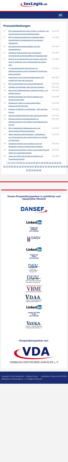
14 (32, 163)
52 (30, 170)
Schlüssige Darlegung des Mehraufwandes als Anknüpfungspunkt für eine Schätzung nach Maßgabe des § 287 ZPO (27, 122)
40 (41, 166)
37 (33, 166)
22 (52, 163)
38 (36, 166)
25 (60, 163)
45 (54, 166)
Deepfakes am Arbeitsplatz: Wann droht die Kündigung (26, 87)
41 (43, 166)
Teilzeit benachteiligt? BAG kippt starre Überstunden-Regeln (28, 115)
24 (58, 163)
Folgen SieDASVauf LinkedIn (34, 256)
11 (24, 163)
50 (67, 166)
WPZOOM (63, 376)
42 (46, 166)
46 (56, 166)
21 (50, 163)
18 (42, 163)
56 (40, 170)
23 (55, 163)
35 (28, 166)
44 (51, 166)
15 (34, 163)
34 (25, 166)
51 (27, 170)
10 (21, 163)
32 (20, 166)
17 (39, 163)
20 (47, 163)
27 (7, 166)
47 (59, 166)
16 (37, 163)
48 (62, 166)
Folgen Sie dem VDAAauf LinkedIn (34, 314)
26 (4, 166)
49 (64, 166)
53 (32, 170)
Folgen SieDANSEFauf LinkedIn (34, 229)
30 (15, 166)
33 (23, 166)
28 (10, 166)
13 (29, 163)
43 (49, 166)
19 (45, 163)
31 (17, 166)
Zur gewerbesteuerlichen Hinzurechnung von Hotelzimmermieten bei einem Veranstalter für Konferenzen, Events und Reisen (27, 71)
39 (38, 166)
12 (26, 163)
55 (37, 170)
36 (30, 166)
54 (35, 170)
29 (12, 166)
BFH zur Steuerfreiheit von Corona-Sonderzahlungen (25, 84)
